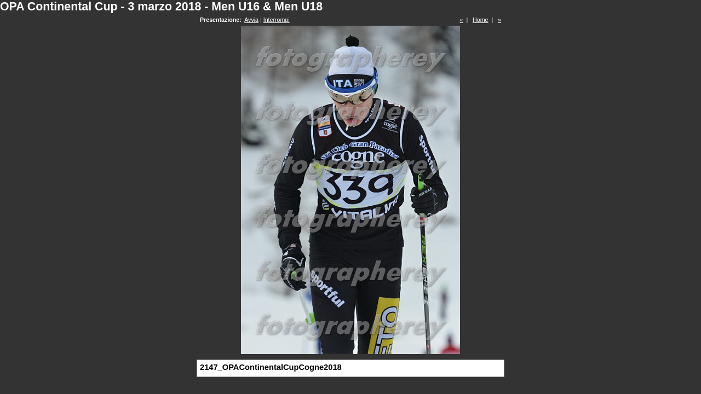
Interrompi (276, 19)
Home (480, 19)
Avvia (251, 19)
